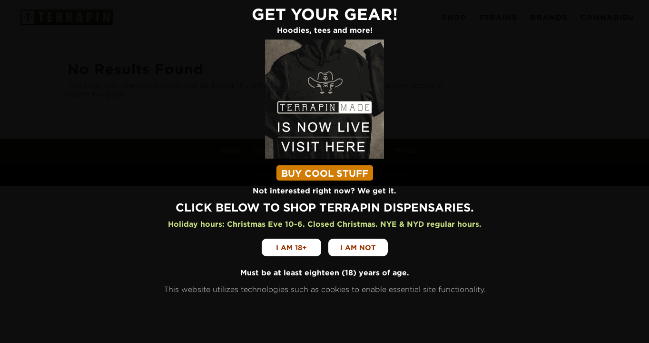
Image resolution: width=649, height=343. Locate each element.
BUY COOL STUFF (324, 173)
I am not (358, 247)
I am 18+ (291, 247)
